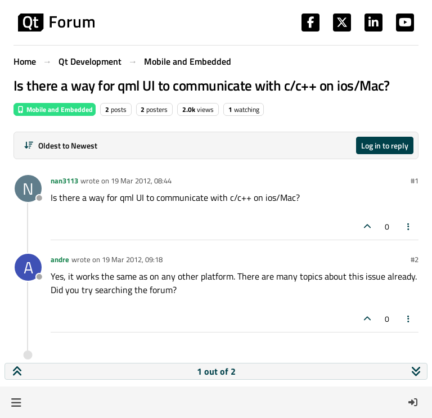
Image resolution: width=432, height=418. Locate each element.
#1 (414, 180)
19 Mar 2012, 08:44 (141, 180)
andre (60, 259)
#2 (414, 259)
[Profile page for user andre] (28, 267)
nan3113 (64, 180)
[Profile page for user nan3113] (28, 188)
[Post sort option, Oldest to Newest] (60, 145)
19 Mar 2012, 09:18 (132, 259)
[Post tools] (409, 226)
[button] (16, 402)
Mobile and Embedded (54, 109)
